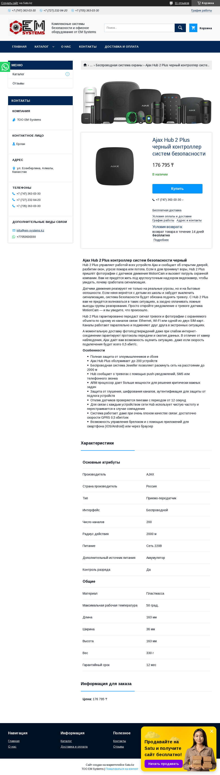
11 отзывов (182, 3)
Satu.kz (129, 764)
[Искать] (180, 28)
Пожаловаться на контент (122, 769)
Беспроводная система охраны (119, 65)
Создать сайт (9, 3)
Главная (19, 46)
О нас (66, 46)
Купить (177, 189)
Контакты (88, 46)
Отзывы (18, 83)
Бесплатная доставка (166, 210)
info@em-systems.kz (30, 230)
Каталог (41, 46)
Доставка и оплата (122, 46)
